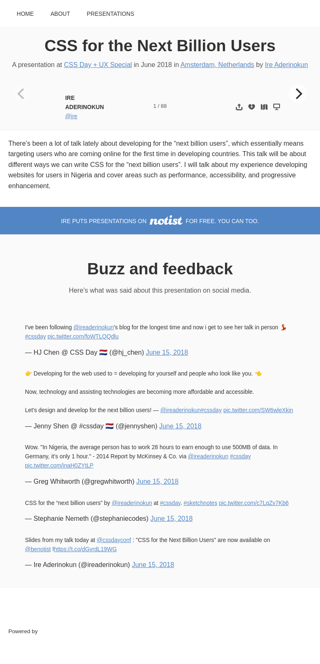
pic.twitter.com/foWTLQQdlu (83, 336)
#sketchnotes (201, 503)
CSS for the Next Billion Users (160, 46)
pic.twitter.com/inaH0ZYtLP (59, 466)
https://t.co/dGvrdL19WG (85, 549)
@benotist (38, 549)
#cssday (35, 336)
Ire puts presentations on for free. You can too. (160, 221)
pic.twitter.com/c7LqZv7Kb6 (254, 503)
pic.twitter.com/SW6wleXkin (258, 410)
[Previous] (22, 94)
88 (164, 106)
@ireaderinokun (93, 327)
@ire (71, 116)
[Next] (298, 94)
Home (25, 14)
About (60, 14)
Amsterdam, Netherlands (217, 64)
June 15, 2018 (167, 352)
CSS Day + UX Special (98, 64)
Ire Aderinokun (286, 64)
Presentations (110, 14)
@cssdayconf (114, 540)
